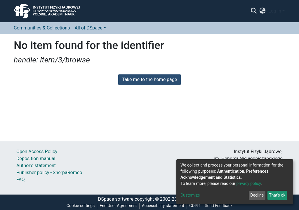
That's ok (277, 195)
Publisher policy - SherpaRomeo (49, 172)
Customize (190, 195)
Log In (274, 11)
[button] (262, 11)
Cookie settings (81, 205)
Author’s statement (36, 165)
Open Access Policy (36, 151)
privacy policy (248, 183)
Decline (257, 195)
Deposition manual (35, 158)
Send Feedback (218, 205)
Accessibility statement (163, 205)
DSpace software (115, 199)
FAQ (20, 179)
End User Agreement (118, 205)
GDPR (194, 205)
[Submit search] (253, 11)
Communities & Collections (42, 28)
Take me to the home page (149, 79)
